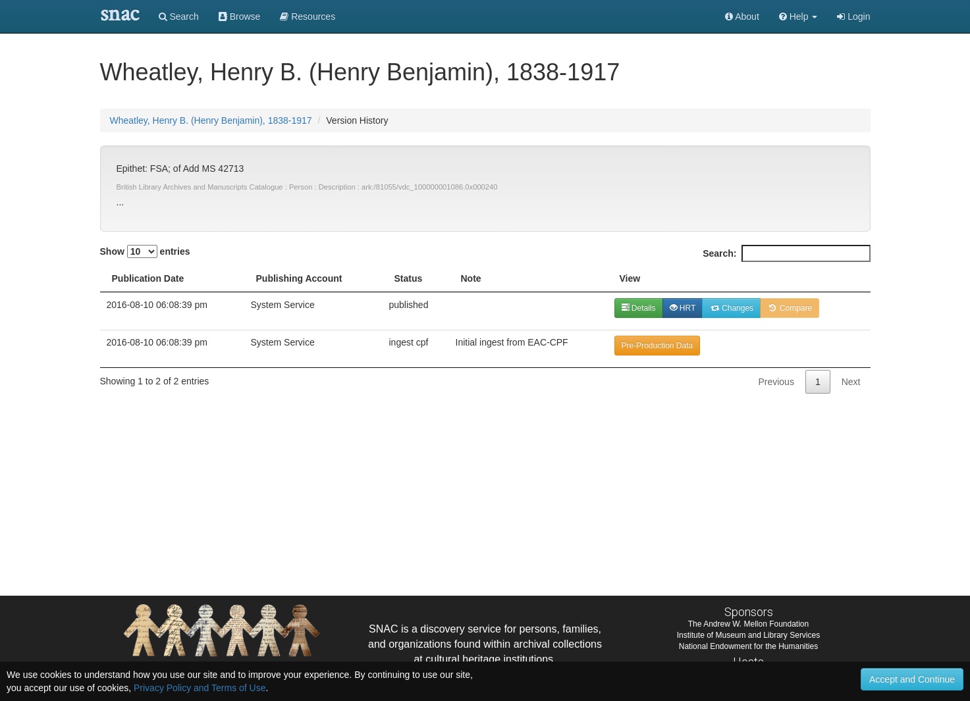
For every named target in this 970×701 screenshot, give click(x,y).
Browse (240, 16)
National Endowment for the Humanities (748, 646)
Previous (776, 381)
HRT (683, 308)
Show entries (145, 251)
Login (853, 16)
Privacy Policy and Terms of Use (199, 688)
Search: (786, 253)
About (742, 16)
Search (179, 16)
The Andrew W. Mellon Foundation (748, 624)
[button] (798, 16)
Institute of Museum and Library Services (748, 635)
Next (851, 381)
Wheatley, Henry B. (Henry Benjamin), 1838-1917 (211, 120)
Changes (731, 308)
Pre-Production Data (657, 345)
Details (639, 308)
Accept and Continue (912, 679)
